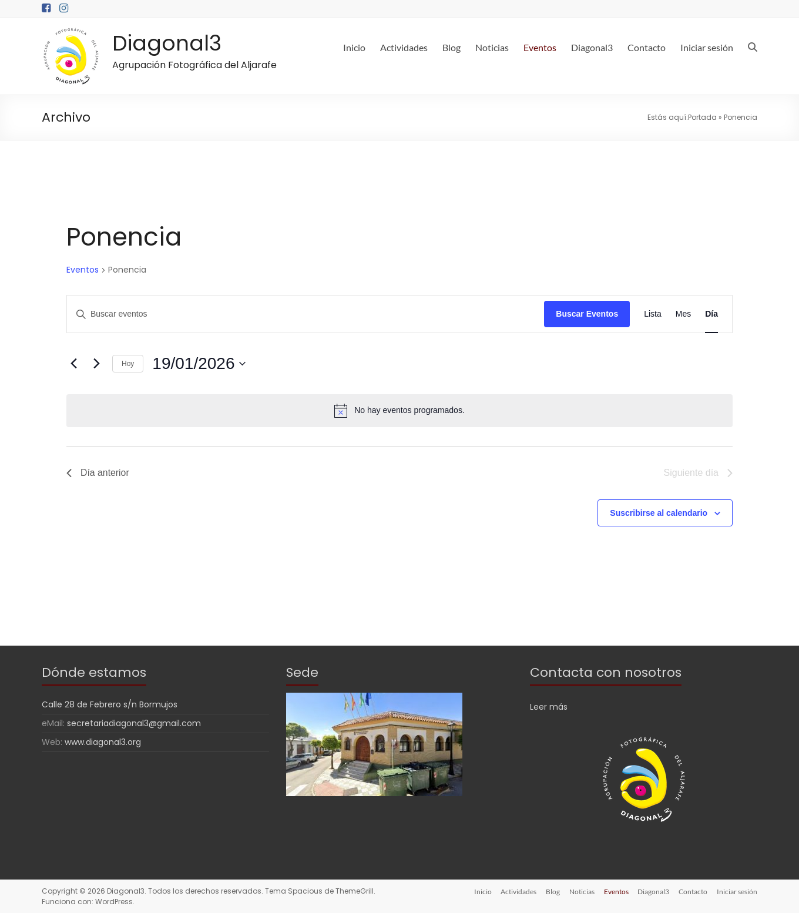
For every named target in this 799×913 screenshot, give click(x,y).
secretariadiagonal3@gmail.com (134, 723)
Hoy (128, 364)
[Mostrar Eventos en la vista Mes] (683, 314)
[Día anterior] (73, 364)
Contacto (646, 47)
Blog (451, 47)
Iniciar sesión (706, 47)
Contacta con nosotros (606, 672)
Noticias (492, 47)
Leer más (549, 707)
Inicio (354, 47)
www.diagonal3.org (103, 742)
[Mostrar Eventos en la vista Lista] (653, 314)
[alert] (399, 410)
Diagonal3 (167, 43)
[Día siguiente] (96, 364)
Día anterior (98, 473)
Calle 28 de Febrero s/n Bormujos (109, 704)
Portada (702, 117)
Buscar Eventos (587, 313)
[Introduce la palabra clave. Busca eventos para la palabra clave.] (305, 314)
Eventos (539, 47)
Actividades (404, 47)
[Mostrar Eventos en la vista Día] (711, 314)
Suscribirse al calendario (658, 513)
